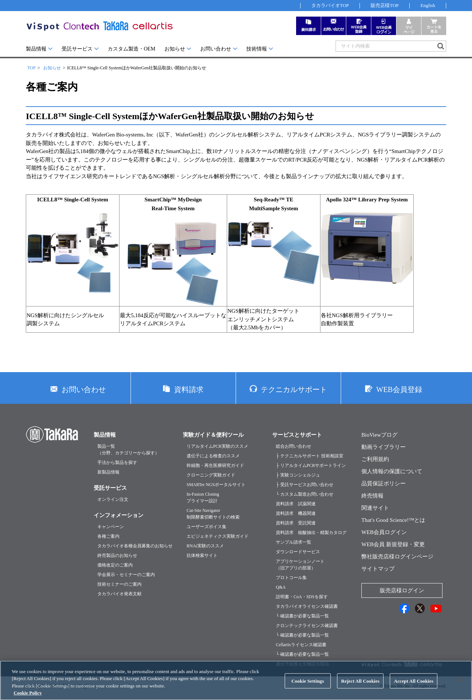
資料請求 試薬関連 (296, 503)
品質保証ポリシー (383, 483)
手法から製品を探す (117, 462)
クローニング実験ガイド (211, 475)
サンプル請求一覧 (293, 542)
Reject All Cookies (360, 688)
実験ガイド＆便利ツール (213, 435)
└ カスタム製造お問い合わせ (304, 494)
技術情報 (256, 49)
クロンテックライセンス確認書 (307, 625)
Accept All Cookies (413, 688)
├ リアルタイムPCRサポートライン (311, 465)
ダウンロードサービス (298, 551)
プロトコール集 (291, 577)
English (427, 5)
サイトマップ (378, 569)
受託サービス (77, 49)
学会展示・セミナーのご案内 (126, 574)
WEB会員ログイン (384, 532)
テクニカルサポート (294, 389)
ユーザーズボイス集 (206, 526)
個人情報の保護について (391, 471)
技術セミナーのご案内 (119, 584)
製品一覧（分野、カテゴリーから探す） (128, 449)
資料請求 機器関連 (296, 513)
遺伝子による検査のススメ (213, 455)
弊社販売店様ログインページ (397, 556)
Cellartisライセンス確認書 (301, 644)
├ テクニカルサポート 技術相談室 (309, 455)
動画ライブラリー (383, 447)
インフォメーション (118, 515)
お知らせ (174, 49)
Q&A (281, 587)
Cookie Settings (307, 688)
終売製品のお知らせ (117, 555)
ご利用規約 (375, 459)
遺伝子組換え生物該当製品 (302, 663)
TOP (31, 67)
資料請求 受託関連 (296, 523)
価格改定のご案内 (115, 565)
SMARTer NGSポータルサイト (216, 484)
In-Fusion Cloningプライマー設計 (203, 497)
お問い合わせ (215, 49)
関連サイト (375, 508)
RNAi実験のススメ (205, 545)
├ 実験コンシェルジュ (298, 475)
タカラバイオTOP (330, 5)
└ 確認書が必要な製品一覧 (302, 615)
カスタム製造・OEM (131, 49)
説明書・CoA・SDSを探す (302, 596)
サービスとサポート (297, 435)
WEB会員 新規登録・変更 (393, 544)
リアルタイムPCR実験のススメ (217, 446)
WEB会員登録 (399, 389)
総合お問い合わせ (293, 446)
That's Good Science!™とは (393, 520)
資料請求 (189, 389)
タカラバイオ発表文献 (119, 593)
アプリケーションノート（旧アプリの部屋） (300, 565)
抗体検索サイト (202, 555)
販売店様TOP (385, 5)
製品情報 (36, 49)
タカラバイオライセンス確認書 (307, 606)
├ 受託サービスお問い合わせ (304, 484)
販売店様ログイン (402, 590)
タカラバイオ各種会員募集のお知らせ (135, 545)
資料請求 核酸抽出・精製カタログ (311, 532)
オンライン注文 (112, 499)
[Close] (460, 687)
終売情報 (372, 496)
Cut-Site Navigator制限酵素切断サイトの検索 (213, 514)
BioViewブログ (379, 435)
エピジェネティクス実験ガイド (218, 536)
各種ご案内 (108, 536)
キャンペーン (110, 526)
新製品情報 (108, 472)
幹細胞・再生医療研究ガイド (215, 465)
